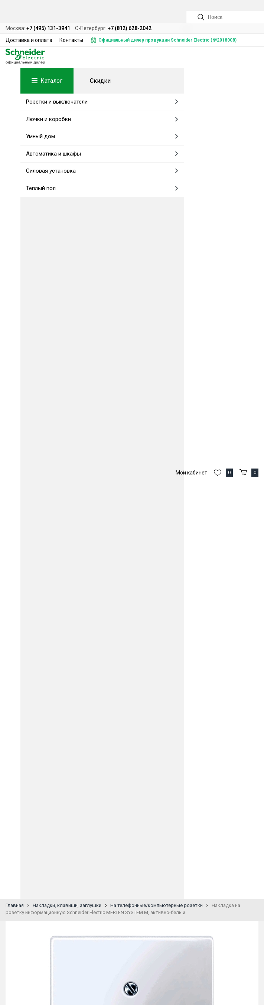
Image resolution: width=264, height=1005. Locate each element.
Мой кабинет (191, 473)
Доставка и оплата (29, 40)
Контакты (71, 40)
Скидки (100, 80)
